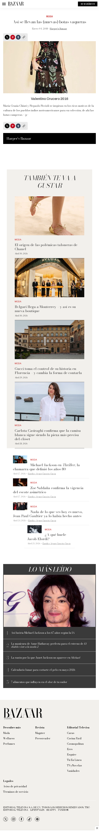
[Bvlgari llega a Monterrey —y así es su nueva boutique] (49, 277)
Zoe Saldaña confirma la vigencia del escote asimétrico (48, 490)
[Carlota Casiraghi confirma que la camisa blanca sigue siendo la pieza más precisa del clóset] (49, 401)
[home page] (16, 4)
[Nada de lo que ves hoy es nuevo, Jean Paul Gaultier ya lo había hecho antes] (20, 506)
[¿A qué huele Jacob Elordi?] (34, 529)
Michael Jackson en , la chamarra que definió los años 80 (46, 467)
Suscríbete (87, 4)
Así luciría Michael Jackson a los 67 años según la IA (43, 632)
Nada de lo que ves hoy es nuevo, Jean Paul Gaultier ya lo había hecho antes (48, 514)
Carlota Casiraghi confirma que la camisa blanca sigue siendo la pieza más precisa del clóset (48, 435)
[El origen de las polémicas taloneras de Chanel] (49, 215)
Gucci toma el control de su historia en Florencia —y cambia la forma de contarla (48, 370)
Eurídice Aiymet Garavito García (42, 473)
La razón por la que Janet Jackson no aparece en (45, 657)
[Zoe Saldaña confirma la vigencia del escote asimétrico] (20, 482)
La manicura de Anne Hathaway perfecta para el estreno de (48, 645)
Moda (49, 16)
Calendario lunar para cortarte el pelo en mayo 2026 (43, 669)
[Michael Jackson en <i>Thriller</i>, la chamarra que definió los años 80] (20, 459)
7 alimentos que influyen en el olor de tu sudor (39, 682)
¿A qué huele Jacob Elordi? (46, 536)
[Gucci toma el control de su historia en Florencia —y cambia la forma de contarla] (49, 339)
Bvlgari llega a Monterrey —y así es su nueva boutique (45, 309)
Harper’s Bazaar (58, 28)
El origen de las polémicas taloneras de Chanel (46, 247)
